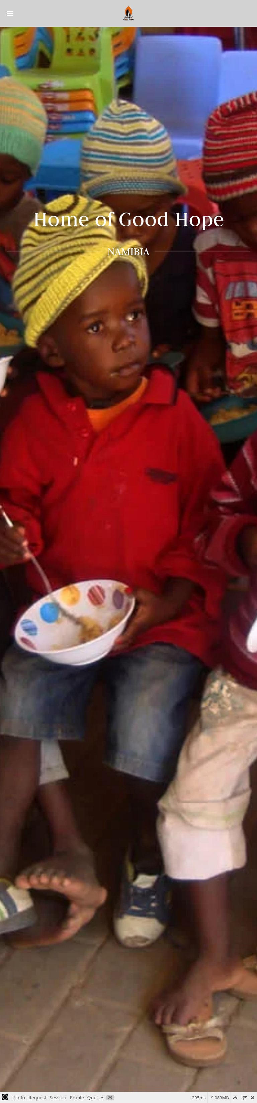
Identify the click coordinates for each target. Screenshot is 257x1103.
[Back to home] (128, 13)
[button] (10, 13)
